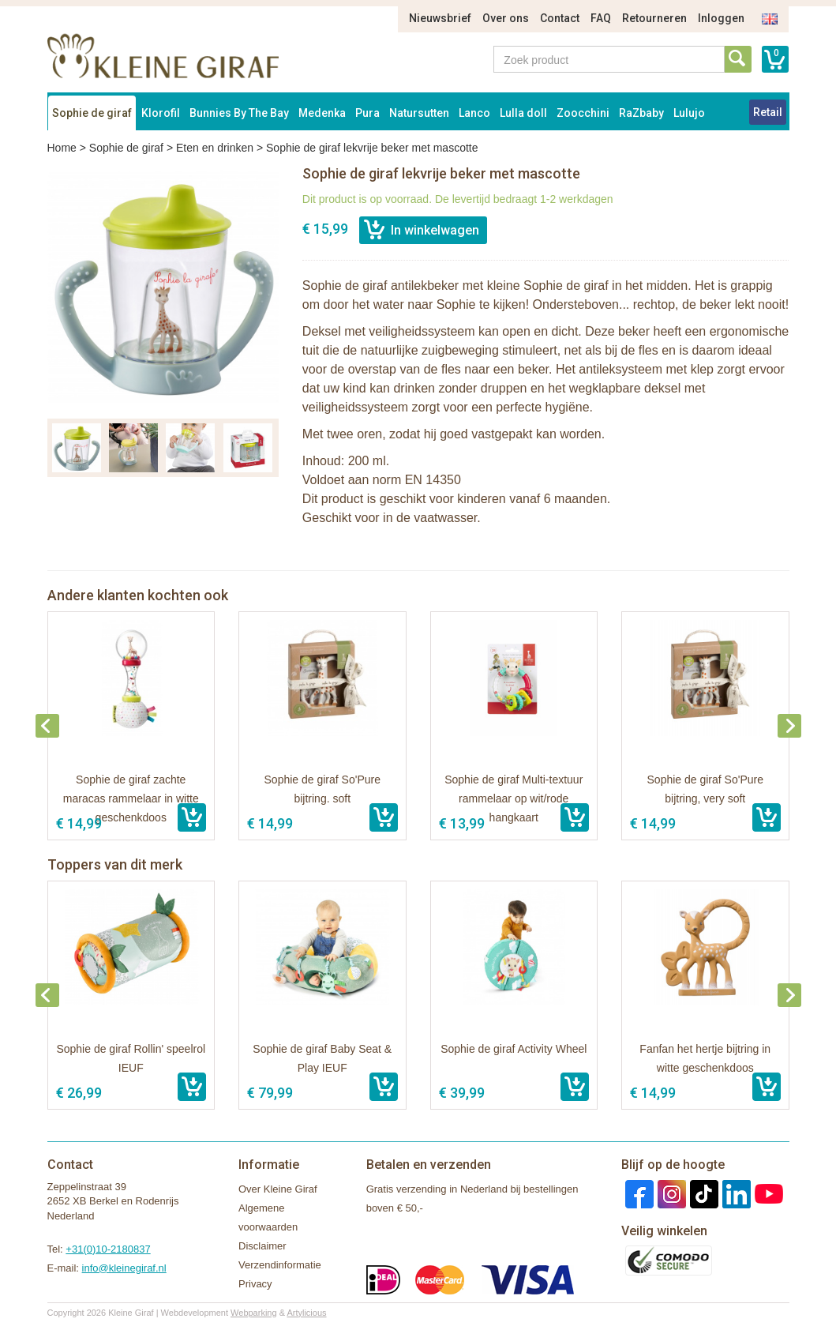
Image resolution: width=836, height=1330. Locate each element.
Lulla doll (523, 113)
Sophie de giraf (92, 113)
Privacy (255, 1284)
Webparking (254, 1312)
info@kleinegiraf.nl (124, 1268)
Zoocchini (583, 113)
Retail (767, 112)
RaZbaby (641, 113)
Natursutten (419, 113)
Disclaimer (262, 1246)
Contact (559, 18)
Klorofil (160, 113)
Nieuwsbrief (440, 18)
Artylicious (306, 1312)
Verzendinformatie (279, 1265)
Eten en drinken (214, 147)
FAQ (600, 18)
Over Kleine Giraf (277, 1189)
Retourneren (654, 18)
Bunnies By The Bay (239, 113)
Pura (367, 113)
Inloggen (721, 18)
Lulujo (689, 113)
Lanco (474, 113)
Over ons (505, 18)
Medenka (322, 113)
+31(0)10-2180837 (108, 1249)
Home (62, 147)
